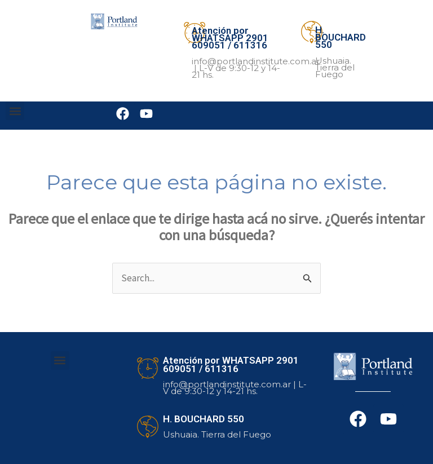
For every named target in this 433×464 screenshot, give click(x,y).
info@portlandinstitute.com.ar (256, 61)
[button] (15, 110)
